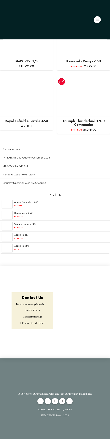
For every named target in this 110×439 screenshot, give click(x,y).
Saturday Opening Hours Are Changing (24, 182)
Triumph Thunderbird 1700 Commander (84, 123)
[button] (97, 19)
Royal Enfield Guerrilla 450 (26, 121)
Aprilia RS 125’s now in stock (19, 174)
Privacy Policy (64, 409)
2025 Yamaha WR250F (15, 165)
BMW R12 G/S (26, 61)
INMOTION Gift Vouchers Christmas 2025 (26, 157)
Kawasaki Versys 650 (83, 61)
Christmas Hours (12, 148)
